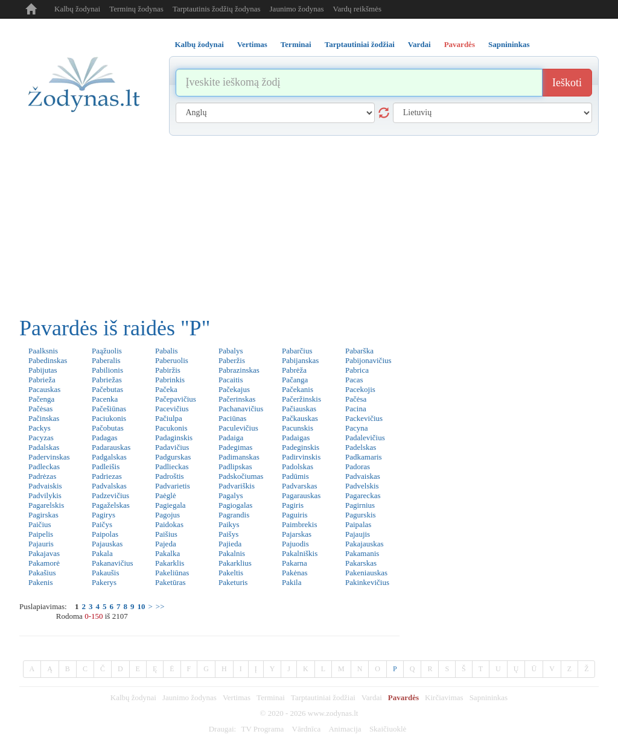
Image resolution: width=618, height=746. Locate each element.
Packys (39, 427)
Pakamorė (44, 562)
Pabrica (357, 370)
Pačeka (166, 389)
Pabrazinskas (239, 370)
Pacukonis (171, 427)
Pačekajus (234, 389)
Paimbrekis (299, 524)
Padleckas (44, 466)
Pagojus (167, 514)
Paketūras (170, 582)
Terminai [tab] (296, 44)
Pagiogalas (235, 505)
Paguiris (295, 514)
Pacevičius (172, 408)
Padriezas (107, 476)
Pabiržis (167, 370)
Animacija (344, 728)
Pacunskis (297, 427)
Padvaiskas (362, 476)
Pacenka (105, 398)
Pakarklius (235, 562)
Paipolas (105, 534)
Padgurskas (173, 456)
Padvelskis (362, 485)
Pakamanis (362, 553)
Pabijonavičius (368, 360)
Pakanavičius (112, 562)
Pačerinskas (236, 398)
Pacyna (356, 427)
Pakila (292, 582)
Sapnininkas (489, 697)
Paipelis (40, 534)
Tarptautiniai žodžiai (323, 697)
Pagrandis (233, 514)
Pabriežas (107, 379)
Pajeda (165, 543)
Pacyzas (41, 437)
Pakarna (294, 562)
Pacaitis (230, 379)
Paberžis (231, 360)
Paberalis (106, 360)
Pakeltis (230, 572)
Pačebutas (107, 389)
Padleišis (105, 466)
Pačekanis (297, 389)
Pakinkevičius (367, 582)
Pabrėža (294, 370)
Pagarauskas (301, 495)
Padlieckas (172, 466)
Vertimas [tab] (252, 44)
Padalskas (43, 447)
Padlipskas (235, 466)
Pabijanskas (300, 360)
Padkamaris (363, 456)
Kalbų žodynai (77, 8)
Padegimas (235, 447)
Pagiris (293, 505)
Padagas (105, 437)
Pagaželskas (111, 505)
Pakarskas (361, 562)
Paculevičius (238, 427)
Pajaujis (357, 534)
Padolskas (297, 466)
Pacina (355, 408)
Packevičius (364, 418)
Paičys (102, 524)
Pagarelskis (46, 505)
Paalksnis (43, 350)
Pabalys (230, 350)
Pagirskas (43, 514)
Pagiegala (170, 505)
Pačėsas (40, 408)
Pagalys (230, 495)
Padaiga (230, 437)
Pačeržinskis (301, 398)
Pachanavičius (240, 408)
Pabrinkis (170, 379)
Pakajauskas (364, 543)
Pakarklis (169, 562)
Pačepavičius (175, 398)
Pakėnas (295, 572)
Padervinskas (49, 456)
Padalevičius (365, 437)
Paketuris (232, 582)
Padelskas (360, 447)
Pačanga (295, 379)
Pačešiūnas (109, 408)
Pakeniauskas (366, 572)
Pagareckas (362, 495)
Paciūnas (232, 418)
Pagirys (103, 514)
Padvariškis (236, 485)
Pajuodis (295, 543)
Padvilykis (45, 495)
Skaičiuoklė (387, 728)
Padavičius (172, 447)
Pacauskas (44, 389)
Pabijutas (42, 370)
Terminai (270, 697)
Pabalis (166, 350)
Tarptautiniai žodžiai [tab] (360, 44)
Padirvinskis (301, 456)
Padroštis (169, 476)
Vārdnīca (306, 728)
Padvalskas (109, 485)
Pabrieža (42, 379)
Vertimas (236, 697)
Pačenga (41, 398)
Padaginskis (174, 437)
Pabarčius (297, 350)
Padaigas (296, 437)
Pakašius (42, 572)
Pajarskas (296, 534)
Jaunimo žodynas (297, 8)
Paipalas (358, 524)
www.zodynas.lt (333, 713)
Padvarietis (172, 485)
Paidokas (169, 524)
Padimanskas (239, 456)
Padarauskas (111, 447)
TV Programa (262, 728)
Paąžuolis (107, 350)
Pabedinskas (47, 360)
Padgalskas (109, 456)
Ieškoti (567, 83)
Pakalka (167, 553)
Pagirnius (360, 505)
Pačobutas (108, 427)
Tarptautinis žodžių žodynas (217, 8)
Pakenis (40, 582)
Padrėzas (42, 476)
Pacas (354, 379)
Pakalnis (231, 553)
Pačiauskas (299, 408)
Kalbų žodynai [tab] (199, 44)
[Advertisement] (309, 226)
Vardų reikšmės (357, 8)
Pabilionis (107, 370)
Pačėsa (355, 398)
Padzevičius (110, 495)
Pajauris (41, 543)
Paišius (166, 534)
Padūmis (295, 476)
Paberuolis (171, 360)
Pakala (102, 553)
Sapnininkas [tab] (509, 44)
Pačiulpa (168, 418)
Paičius (39, 524)
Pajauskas (107, 543)
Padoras (357, 466)
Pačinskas (43, 418)
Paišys (228, 534)
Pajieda (229, 543)
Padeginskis (300, 447)
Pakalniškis (299, 553)
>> (160, 606)
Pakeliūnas (172, 572)
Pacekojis (360, 389)
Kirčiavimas (444, 697)
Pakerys (104, 582)
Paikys (229, 524)
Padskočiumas (240, 476)
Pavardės (403, 697)
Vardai (372, 697)
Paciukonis (109, 418)
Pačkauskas (300, 418)
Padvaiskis (45, 485)
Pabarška (359, 350)
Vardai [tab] (419, 44)
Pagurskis (360, 514)
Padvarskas (299, 485)
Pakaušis (105, 572)
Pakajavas (44, 553)
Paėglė (165, 495)
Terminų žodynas (136, 8)
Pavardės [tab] (459, 44)
